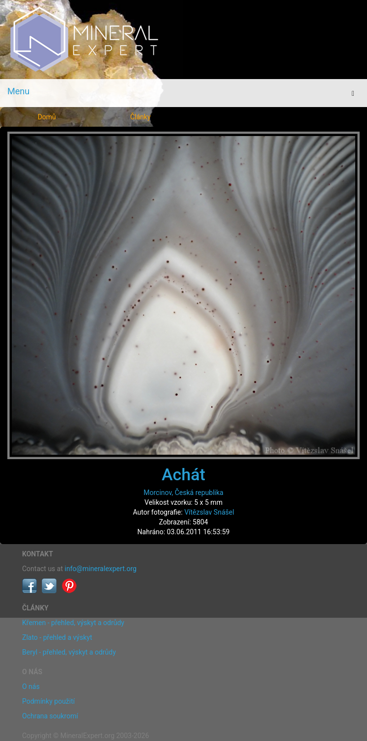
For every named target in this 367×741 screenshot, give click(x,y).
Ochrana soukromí (50, 716)
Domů (47, 117)
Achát (183, 474)
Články (140, 117)
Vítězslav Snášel (209, 512)
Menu (18, 91)
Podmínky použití (48, 701)
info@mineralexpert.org (101, 569)
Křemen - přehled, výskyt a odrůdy (73, 623)
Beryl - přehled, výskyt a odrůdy (69, 652)
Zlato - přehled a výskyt (57, 637)
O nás (31, 686)
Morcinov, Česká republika (183, 492)
